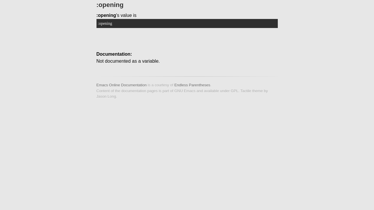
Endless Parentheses (192, 85)
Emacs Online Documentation (121, 85)
